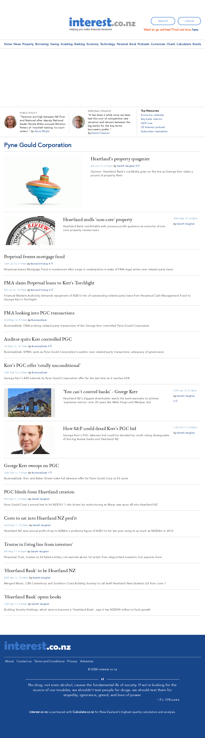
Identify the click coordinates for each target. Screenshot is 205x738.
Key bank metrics (151, 119)
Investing (67, 44)
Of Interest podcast (153, 127)
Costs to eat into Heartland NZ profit (40, 518)
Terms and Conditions (49, 661)
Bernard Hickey (39, 263)
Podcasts (143, 44)
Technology (107, 44)
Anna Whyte (42, 131)
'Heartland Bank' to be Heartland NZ (40, 570)
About (9, 661)
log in (189, 21)
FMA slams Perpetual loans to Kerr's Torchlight (49, 283)
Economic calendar (152, 115)
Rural (132, 44)
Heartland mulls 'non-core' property (98, 219)
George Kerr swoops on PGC (31, 465)
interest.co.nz (38, 712)
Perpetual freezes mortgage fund (34, 256)
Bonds (197, 44)
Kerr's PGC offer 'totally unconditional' (42, 365)
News (17, 44)
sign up (163, 21)
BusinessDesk (39, 320)
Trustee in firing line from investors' (38, 544)
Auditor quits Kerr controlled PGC (38, 339)
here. (195, 30)
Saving (54, 44)
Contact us (24, 661)
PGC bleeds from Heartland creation (39, 492)
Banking (79, 44)
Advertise (86, 661)
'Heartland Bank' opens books (32, 597)
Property (28, 44)
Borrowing (42, 44)
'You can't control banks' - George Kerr (100, 391)
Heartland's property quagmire (120, 158)
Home (8, 44)
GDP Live (146, 123)
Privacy (72, 661)
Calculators (184, 44)
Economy (92, 44)
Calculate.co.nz (83, 712)
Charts (171, 44)
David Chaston (100, 133)
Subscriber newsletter (154, 131)
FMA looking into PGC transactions (39, 313)
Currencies (158, 44)
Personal (122, 44)
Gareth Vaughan (126, 166)
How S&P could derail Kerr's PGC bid (99, 428)
